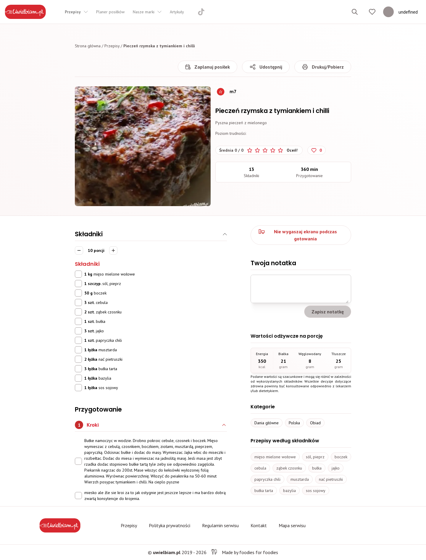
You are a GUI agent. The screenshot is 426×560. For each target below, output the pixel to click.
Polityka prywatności (169, 525)
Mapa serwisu (292, 525)
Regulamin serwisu (220, 525)
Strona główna (88, 45)
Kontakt (259, 525)
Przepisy (112, 45)
